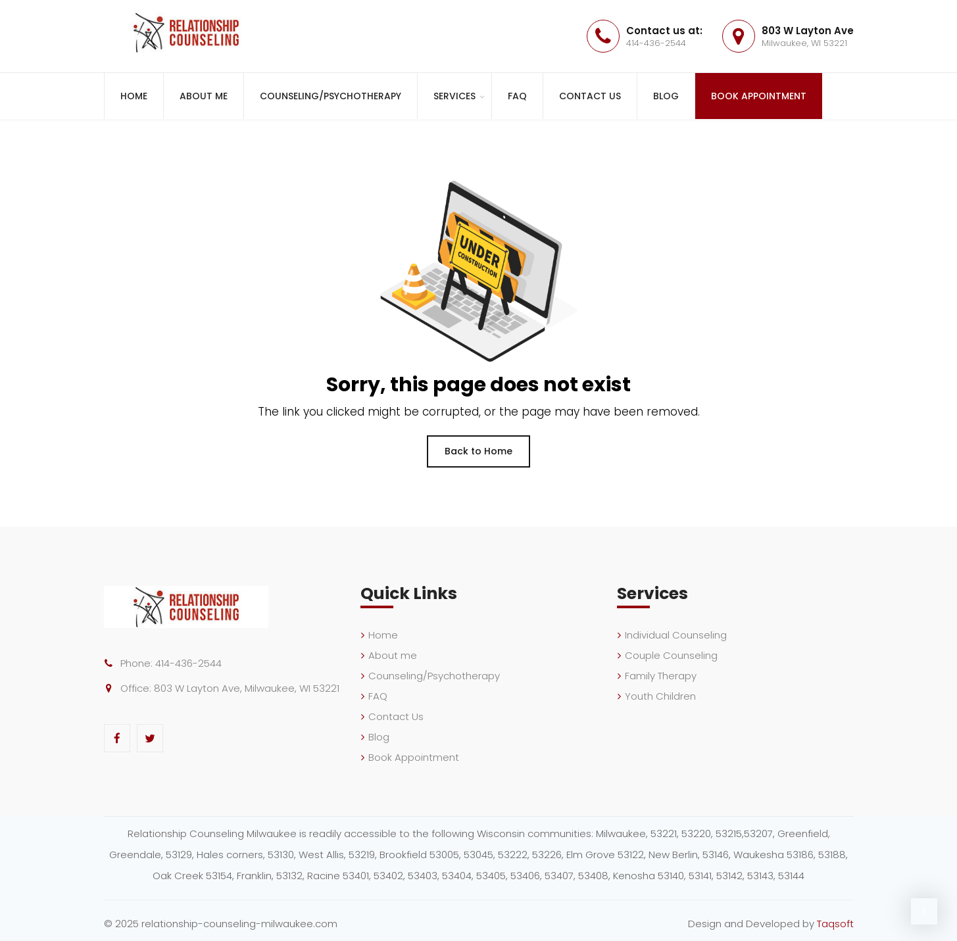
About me (204, 96)
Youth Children (660, 696)
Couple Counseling (671, 655)
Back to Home (478, 451)
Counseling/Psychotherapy (330, 96)
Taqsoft (835, 923)
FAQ (517, 96)
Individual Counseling (676, 635)
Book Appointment (758, 96)
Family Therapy (661, 676)
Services (454, 96)
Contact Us (590, 96)
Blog (666, 96)
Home (133, 96)
